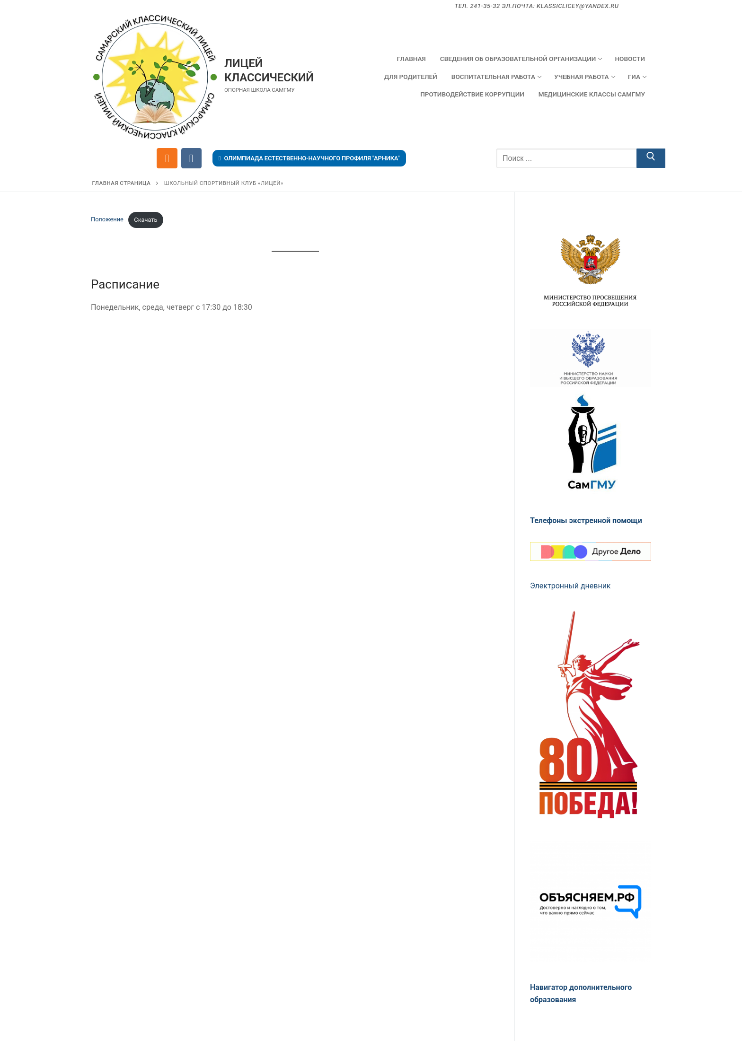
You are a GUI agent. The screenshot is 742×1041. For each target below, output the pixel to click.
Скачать (145, 219)
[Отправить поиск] (650, 158)
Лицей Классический (269, 70)
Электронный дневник (570, 585)
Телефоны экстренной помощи (586, 520)
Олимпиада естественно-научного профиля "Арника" (309, 158)
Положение (107, 219)
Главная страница (121, 183)
